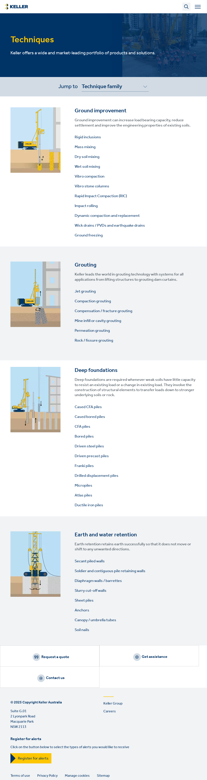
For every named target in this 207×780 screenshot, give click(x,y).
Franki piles (84, 466)
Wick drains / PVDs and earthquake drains (110, 225)
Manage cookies (77, 756)
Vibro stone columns (92, 186)
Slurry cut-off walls (90, 590)
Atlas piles (83, 495)
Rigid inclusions (88, 137)
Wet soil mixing (87, 166)
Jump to (68, 86)
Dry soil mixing (87, 157)
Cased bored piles (90, 417)
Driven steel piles (89, 446)
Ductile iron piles (89, 505)
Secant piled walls (90, 561)
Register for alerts (33, 739)
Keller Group (113, 684)
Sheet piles (84, 600)
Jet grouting (85, 291)
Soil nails (82, 630)
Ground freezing (89, 235)
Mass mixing (85, 147)
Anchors (82, 610)
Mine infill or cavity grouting (98, 321)
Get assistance (109, 657)
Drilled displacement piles (96, 475)
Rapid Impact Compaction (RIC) (101, 196)
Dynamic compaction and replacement (107, 215)
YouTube (27, 774)
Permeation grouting (92, 330)
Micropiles (83, 485)
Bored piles (84, 436)
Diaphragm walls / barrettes (98, 581)
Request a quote (40, 657)
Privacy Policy (47, 756)
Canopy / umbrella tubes (95, 620)
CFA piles (82, 426)
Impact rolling (86, 206)
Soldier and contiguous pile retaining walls (110, 571)
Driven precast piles (92, 456)
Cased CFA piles (88, 407)
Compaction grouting (93, 301)
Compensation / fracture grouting (103, 311)
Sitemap (103, 756)
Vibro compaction (89, 176)
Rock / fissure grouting (94, 340)
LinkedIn (14, 774)
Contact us (177, 657)
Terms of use (20, 756)
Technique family (102, 87)
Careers (109, 692)
